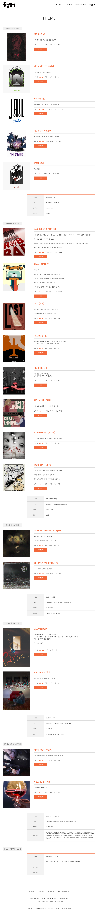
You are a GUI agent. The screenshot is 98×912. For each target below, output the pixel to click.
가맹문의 (92, 5)
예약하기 (40, 49)
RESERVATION (80, 5)
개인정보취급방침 (63, 891)
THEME (58, 5)
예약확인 (41, 891)
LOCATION (68, 5)
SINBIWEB (68, 909)
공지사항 (32, 891)
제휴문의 (51, 891)
